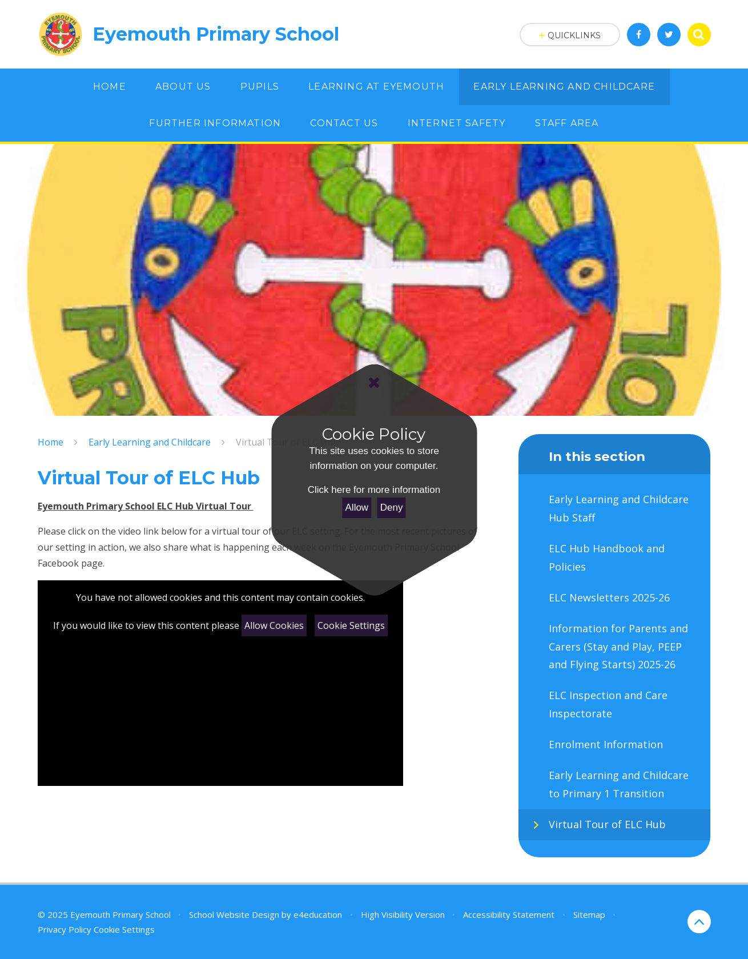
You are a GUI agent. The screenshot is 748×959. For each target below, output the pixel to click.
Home (50, 442)
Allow (357, 507)
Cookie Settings (351, 625)
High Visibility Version (403, 914)
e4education (317, 914)
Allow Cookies (274, 625)
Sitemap (589, 914)
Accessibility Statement (508, 914)
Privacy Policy (64, 929)
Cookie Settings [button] (124, 929)
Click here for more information (374, 489)
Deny (391, 507)
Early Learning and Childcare (150, 442)
